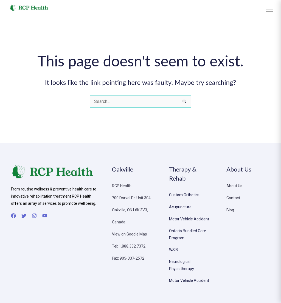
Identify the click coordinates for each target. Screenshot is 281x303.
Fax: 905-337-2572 (128, 258)
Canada (118, 222)
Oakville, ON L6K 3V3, (130, 210)
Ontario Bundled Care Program (187, 234)
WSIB (173, 250)
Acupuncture (180, 207)
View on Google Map (129, 234)
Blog (230, 210)
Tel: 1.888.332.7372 (128, 246)
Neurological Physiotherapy (181, 265)
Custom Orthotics (184, 195)
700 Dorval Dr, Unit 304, (131, 198)
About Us (234, 186)
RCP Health (121, 186)
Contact (233, 198)
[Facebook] (13, 215)
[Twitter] (23, 215)
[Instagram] (34, 215)
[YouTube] (44, 215)
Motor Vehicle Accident (189, 219)
